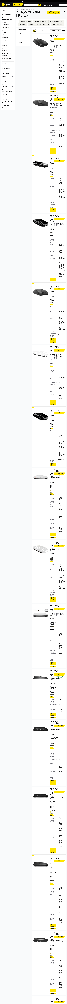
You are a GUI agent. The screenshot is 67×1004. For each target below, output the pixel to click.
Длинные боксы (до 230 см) (40, 21)
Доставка (8, 1)
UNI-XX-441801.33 (52, 957)
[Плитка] (62, 30)
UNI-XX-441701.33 (52, 815)
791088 (51, 561)
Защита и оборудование (7, 107)
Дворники (4, 32)
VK (42, 1)
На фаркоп (31, 24)
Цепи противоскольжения (7, 96)
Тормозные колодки (6, 25)
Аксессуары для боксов (25, 21)
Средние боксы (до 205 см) (43, 24)
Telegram (35, 1)
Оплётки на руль (5, 43)
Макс (39, 1)
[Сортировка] (55, 30)
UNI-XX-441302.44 (52, 884)
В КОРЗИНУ (59, 39)
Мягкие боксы (23, 24)
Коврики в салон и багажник (6, 21)
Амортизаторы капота (6, 35)
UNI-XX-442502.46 (52, 697)
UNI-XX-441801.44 (52, 494)
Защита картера (5, 17)
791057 (51, 428)
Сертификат (52, 91)
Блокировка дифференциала (8, 92)
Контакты (63, 1)
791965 (51, 115)
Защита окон (4, 84)
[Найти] (39, 5)
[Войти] (55, 5)
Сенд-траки (4, 94)
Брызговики (4, 30)
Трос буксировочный (6, 83)
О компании (58, 1)
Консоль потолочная (6, 99)
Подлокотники (5, 37)
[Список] (64, 30)
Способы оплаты (15, 1)
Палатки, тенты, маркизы (7, 91)
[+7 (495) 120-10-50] (47, 5)
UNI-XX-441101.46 (52, 748)
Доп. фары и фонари (6, 88)
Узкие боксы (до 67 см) (57, 24)
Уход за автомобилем (6, 53)
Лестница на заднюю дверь (7, 101)
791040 (51, 304)
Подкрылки (4, 45)
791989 (51, 235)
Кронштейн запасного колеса (6, 71)
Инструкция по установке (52, 88)
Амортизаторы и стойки (7, 29)
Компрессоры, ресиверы (7, 97)
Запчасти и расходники (7, 12)
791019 (51, 176)
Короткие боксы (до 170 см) (56, 21)
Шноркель (4, 89)
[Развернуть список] (23, 44)
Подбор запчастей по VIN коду (26, 1)
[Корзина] (63, 5)
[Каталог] (18, 4)
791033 (51, 366)
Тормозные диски (5, 24)
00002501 (52, 629)
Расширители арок (6, 68)
